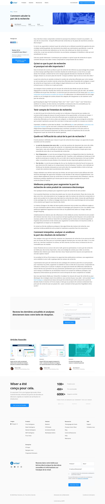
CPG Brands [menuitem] (48, 427)
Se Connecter (74, 2)
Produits (24, 2)
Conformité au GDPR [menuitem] (59, 500)
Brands (15, 11)
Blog (11, 11)
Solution (31, 2)
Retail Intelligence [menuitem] (30, 427)
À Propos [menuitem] (27, 448)
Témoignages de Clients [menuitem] (71, 425)
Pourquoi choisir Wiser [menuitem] (71, 427)
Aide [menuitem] (88, 422)
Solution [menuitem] (47, 422)
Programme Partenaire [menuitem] (31, 453)
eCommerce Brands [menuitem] (50, 430)
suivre (72, 124)
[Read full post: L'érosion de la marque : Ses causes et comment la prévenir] (82, 350)
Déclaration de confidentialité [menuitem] (61, 494)
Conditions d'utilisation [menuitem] (89, 494)
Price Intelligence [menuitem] (29, 425)
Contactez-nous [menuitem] (91, 427)
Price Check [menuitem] (28, 436)
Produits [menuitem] (27, 422)
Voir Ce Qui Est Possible (20, 405)
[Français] (14, 424)
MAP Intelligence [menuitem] (29, 433)
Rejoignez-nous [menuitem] (29, 450)
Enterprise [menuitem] (28, 445)
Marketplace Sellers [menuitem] (50, 433)
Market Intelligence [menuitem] (30, 430)
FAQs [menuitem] (66, 436)
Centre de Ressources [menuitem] (70, 433)
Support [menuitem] (89, 425)
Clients (46, 2)
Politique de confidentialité (74, 319)
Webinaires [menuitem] (68, 439)
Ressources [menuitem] (68, 422)
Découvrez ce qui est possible (20, 60)
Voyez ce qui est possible (87, 2)
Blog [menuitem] (66, 430)
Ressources (39, 2)
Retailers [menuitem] (47, 425)
